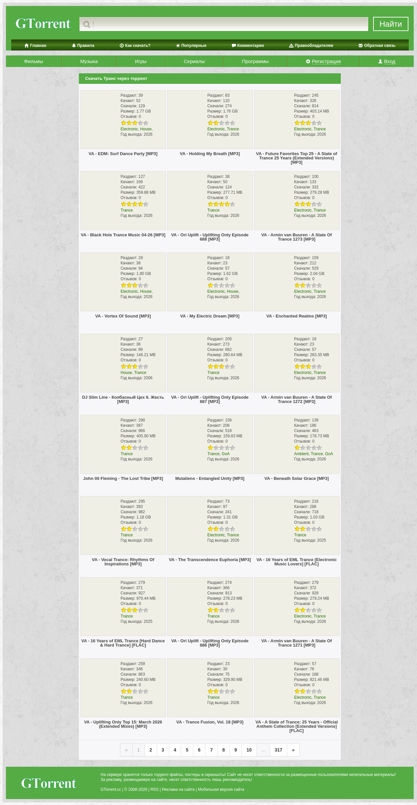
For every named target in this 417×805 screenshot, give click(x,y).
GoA (226, 454)
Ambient (301, 454)
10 (249, 750)
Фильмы (33, 61)
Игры (140, 61)
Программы (255, 61)
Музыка (89, 61)
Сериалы (194, 61)
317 (278, 750)
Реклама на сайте (178, 789)
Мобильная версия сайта (221, 789)
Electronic (129, 129)
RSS (154, 789)
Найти (390, 23)
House (146, 129)
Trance (233, 129)
